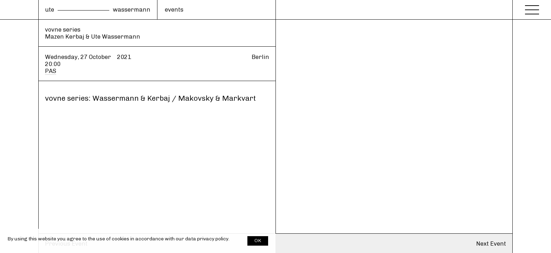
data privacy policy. (207, 239)
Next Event (491, 243)
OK (257, 241)
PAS (50, 70)
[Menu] (532, 7)
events (174, 9)
